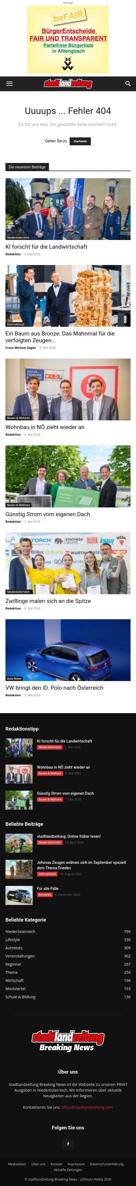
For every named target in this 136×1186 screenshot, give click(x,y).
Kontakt (56, 1164)
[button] (9, 83)
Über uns (38, 1164)
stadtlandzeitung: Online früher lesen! (69, 836)
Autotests (45, 895)
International (15, 324)
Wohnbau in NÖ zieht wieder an (45, 427)
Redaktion (13, 254)
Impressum (76, 1164)
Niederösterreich (18, 237)
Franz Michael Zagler (20, 348)
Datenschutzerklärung (107, 1164)
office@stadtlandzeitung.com (87, 1107)
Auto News (14, 678)
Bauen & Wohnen (18, 418)
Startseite (80, 141)
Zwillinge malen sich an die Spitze (48, 601)
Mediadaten (17, 1164)
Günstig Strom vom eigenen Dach (47, 514)
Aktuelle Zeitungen (68, 1169)
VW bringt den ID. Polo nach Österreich (54, 688)
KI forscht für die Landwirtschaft (46, 247)
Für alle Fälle (47, 888)
